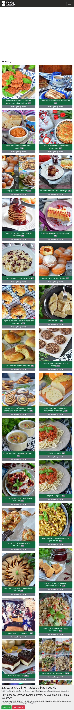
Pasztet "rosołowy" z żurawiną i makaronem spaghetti (55, 545)
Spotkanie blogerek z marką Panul (18, 590)
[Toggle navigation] (69, 4)
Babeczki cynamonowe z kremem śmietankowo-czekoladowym (18, 669)
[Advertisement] (37, 33)
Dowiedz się (5, 703)
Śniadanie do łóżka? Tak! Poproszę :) (55, 184)
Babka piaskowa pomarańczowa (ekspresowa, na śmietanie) (55, 383)
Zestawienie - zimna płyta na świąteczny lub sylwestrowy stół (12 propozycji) (55, 666)
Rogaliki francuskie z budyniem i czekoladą (18, 508)
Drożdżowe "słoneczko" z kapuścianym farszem (18, 550)
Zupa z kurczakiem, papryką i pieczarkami (18, 426)
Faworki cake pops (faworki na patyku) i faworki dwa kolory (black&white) (18, 383)
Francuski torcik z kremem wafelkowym (55, 102)
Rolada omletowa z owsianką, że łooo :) (55, 224)
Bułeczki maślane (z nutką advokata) (18, 344)
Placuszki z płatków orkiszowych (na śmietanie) (18, 223)
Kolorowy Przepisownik (55, 148)
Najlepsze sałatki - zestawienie (55, 626)
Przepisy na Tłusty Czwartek (18, 183)
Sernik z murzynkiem (18, 629)
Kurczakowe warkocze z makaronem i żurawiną (18, 467)
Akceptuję (6, 707)
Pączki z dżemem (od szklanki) (55, 264)
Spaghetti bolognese (55, 425)
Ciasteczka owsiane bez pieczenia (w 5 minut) (55, 342)
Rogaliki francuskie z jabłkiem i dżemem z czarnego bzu (18, 303)
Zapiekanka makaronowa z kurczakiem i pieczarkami (55, 143)
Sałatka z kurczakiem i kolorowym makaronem (55, 586)
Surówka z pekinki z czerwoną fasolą (18, 263)
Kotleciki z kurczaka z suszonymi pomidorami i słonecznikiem (18, 102)
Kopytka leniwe (55, 303)
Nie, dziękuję (18, 707)
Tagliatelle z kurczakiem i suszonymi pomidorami (55, 503)
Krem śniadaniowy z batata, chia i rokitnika (18, 143)
